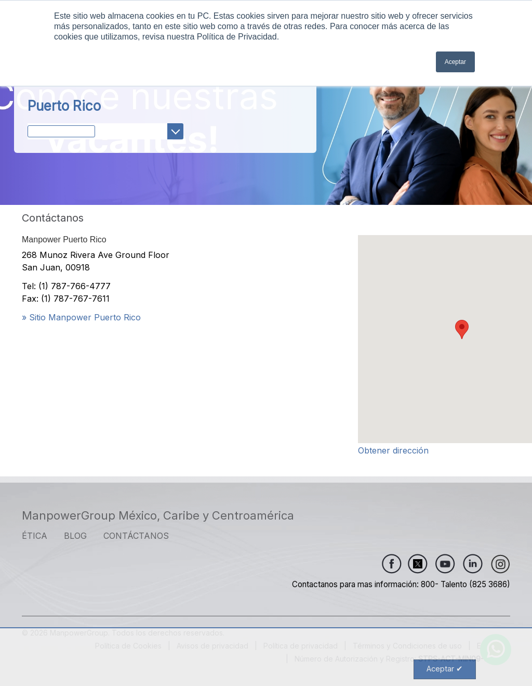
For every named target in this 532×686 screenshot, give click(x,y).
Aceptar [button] (455, 62)
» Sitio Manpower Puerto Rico (81, 317)
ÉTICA (34, 535)
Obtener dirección (393, 450)
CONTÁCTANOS (136, 535)
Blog (75, 535)
